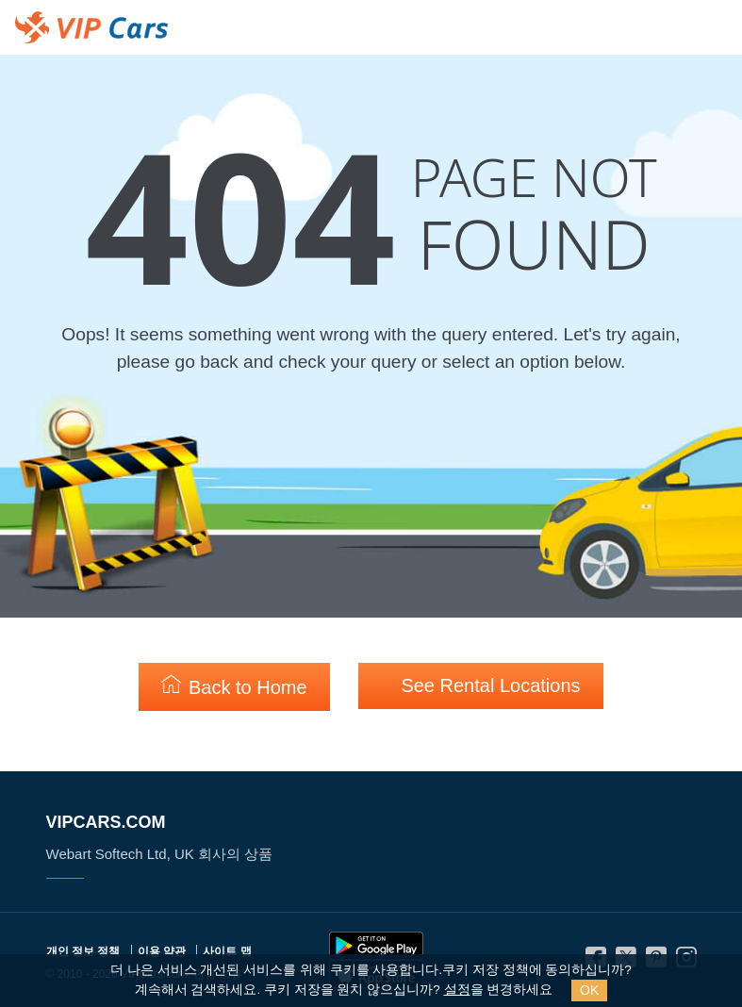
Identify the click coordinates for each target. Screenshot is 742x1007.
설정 (457, 989)
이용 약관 (162, 951)
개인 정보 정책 (83, 951)
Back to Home (233, 686)
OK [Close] (589, 990)
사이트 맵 (227, 951)
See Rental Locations (481, 685)
